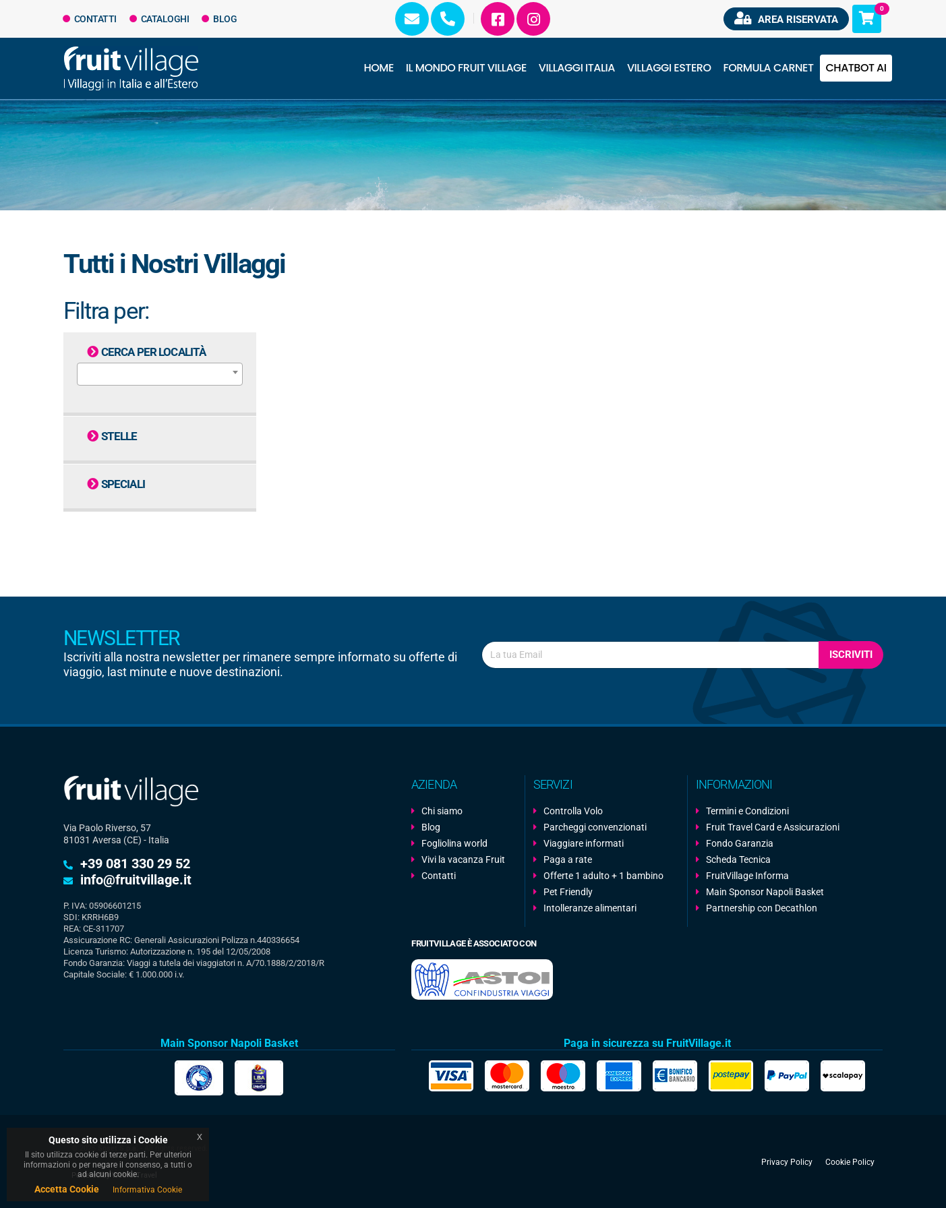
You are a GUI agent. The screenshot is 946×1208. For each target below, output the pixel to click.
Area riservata (786, 18)
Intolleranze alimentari (590, 908)
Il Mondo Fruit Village (466, 68)
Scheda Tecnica (738, 859)
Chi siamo (442, 811)
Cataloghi (159, 18)
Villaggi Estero (669, 68)
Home (379, 68)
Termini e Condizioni (747, 811)
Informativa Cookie (147, 1190)
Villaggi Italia (577, 68)
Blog (219, 18)
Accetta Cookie (66, 1189)
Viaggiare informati (583, 843)
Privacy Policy (786, 1161)
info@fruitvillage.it (135, 880)
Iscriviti (851, 654)
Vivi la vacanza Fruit (463, 859)
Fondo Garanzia (739, 843)
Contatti (90, 18)
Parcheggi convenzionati (595, 827)
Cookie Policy (850, 1161)
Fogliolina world (454, 843)
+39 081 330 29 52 (135, 863)
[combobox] (160, 374)
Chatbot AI (855, 68)
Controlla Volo (573, 811)
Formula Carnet (768, 68)
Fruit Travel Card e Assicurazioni (772, 827)
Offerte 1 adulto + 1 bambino (603, 875)
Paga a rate (567, 859)
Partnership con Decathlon (761, 908)
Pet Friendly (568, 891)
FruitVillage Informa (747, 875)
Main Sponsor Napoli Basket (765, 891)
